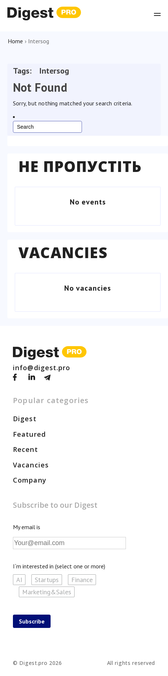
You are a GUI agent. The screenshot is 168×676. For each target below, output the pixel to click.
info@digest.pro (42, 367)
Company (30, 480)
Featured (29, 434)
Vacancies (62, 252)
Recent (25, 449)
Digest (25, 418)
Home (15, 41)
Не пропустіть (80, 166)
